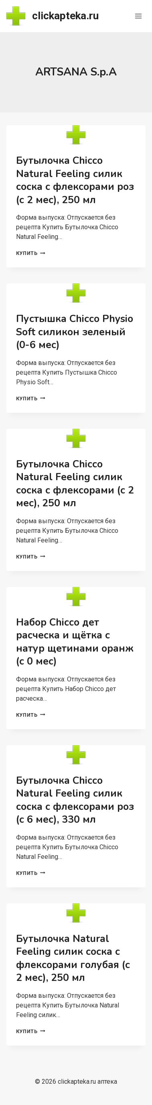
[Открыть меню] (138, 16)
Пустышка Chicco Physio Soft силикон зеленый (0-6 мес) (74, 332)
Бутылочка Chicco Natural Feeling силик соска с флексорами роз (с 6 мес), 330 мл (75, 800)
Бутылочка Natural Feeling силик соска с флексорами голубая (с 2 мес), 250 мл (73, 958)
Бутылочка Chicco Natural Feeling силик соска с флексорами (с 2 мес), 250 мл (75, 483)
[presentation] (76, 135)
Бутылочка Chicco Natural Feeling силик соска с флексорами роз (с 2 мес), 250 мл (75, 180)
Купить (30, 253)
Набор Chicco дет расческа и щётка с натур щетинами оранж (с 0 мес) (75, 642)
